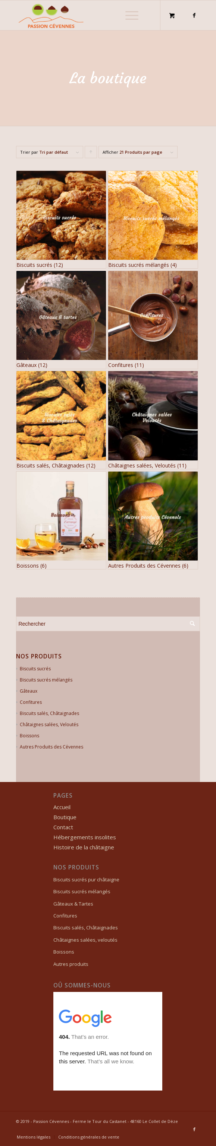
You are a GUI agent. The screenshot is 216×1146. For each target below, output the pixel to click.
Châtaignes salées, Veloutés (49, 724)
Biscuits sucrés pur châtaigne (86, 879)
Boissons (29, 735)
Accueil (62, 807)
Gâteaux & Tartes (73, 903)
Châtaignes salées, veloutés (85, 939)
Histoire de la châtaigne (83, 847)
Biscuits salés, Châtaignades (49, 713)
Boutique (64, 817)
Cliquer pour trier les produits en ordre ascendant (91, 153)
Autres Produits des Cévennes (51, 747)
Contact (63, 827)
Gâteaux (28, 691)
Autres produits (70, 964)
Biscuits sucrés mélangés (46, 680)
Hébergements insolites (84, 837)
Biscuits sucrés (35, 668)
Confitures (31, 702)
